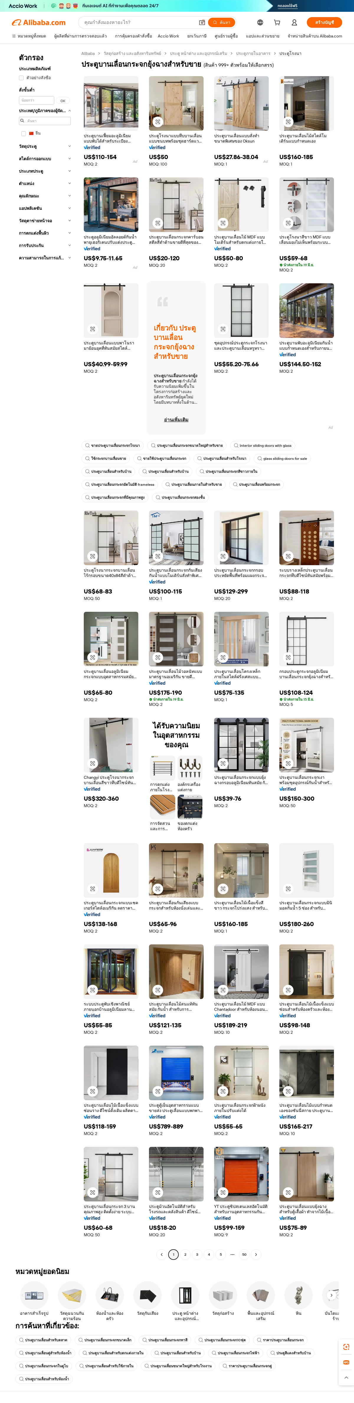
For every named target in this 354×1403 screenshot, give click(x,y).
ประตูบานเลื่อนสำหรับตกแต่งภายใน (113, 1353)
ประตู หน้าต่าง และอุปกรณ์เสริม (198, 53)
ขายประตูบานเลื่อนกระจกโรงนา (112, 445)
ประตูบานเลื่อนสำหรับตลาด (43, 1340)
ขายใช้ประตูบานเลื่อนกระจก (161, 458)
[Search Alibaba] (139, 22)
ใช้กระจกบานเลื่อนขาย (105, 458)
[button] (202, 22)
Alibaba (88, 53)
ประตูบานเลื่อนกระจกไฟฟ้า (235, 1353)
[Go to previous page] (161, 1254)
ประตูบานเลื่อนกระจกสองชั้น (180, 497)
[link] (346, 1347)
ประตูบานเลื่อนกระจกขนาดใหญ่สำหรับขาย (187, 445)
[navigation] (44, 654)
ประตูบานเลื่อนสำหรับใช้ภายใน (106, 1366)
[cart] (278, 23)
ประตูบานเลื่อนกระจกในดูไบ (43, 1366)
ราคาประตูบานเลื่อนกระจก (280, 1340)
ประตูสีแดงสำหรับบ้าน (291, 1353)
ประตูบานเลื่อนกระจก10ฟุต (222, 1340)
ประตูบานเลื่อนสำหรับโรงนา (221, 458)
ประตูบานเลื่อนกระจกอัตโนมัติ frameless (119, 484)
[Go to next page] (256, 1254)
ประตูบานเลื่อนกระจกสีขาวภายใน (228, 471)
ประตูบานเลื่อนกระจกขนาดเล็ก (104, 1340)
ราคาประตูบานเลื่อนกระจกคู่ (247, 1366)
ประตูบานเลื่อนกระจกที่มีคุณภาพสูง (115, 497)
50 (244, 1254)
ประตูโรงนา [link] (290, 53)
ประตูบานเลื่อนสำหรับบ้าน (108, 471)
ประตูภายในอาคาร (253, 53)
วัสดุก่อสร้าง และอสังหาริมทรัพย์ (132, 53)
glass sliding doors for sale (282, 458)
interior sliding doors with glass (262, 445)
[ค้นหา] (221, 22)
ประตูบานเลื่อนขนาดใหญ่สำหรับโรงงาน (178, 1366)
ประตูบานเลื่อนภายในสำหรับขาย (193, 484)
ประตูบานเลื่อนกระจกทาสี (164, 1340)
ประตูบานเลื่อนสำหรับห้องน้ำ (44, 1379)
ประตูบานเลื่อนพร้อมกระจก (256, 484)
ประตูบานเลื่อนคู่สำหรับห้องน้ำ (45, 1353)
